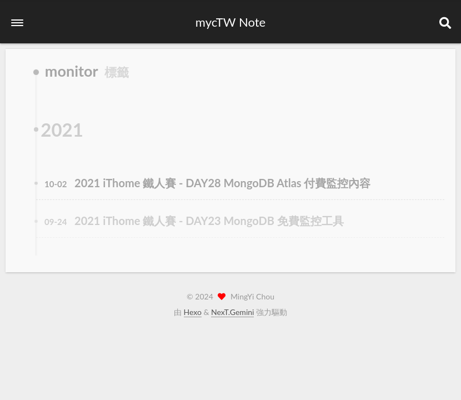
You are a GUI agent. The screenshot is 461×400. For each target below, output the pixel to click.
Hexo (193, 312)
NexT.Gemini (232, 312)
